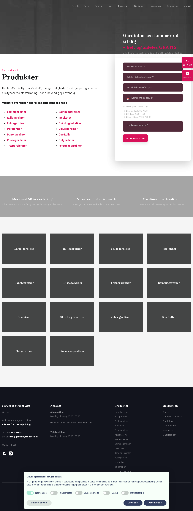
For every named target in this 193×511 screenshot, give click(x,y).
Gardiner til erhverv (104, 6)
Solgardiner (66, 140)
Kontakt (187, 6)
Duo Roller (65, 134)
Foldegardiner (16, 123)
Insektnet (65, 117)
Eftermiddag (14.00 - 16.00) (139, 117)
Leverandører (155, 6)
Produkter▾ (124, 6)
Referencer (172, 6)
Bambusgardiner (70, 111)
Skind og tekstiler (70, 123)
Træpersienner (17, 145)
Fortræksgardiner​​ (70, 145)
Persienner (14, 128)
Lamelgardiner (16, 111)
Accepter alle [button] (155, 502)
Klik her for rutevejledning (16, 424)
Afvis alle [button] (133, 502)
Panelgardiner (16, 134)
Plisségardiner (16, 140)
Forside (75, 6)
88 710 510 (16, 432)
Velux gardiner (68, 128)
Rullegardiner (16, 117)
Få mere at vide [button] (39, 502)
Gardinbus (139, 6)
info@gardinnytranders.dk (23, 436)
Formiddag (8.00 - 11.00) (137, 111)
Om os (87, 6)
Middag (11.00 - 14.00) (136, 114)
